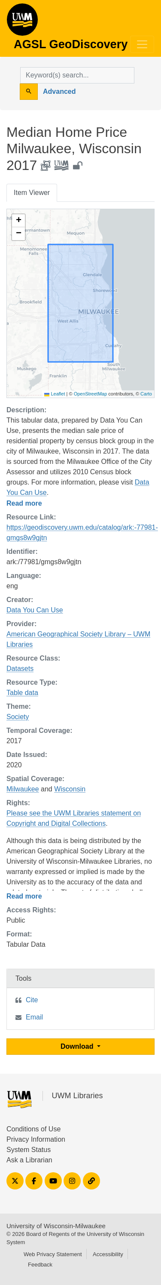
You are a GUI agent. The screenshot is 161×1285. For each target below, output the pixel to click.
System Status (28, 1149)
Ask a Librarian (29, 1160)
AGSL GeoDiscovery (22, 22)
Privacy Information (35, 1139)
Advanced (59, 91)
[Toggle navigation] (142, 44)
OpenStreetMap (90, 393)
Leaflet (54, 393)
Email (34, 1017)
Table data (22, 692)
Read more (24, 503)
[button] (18, 220)
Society (17, 716)
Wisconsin (69, 789)
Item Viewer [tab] (32, 192)
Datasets (19, 668)
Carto (146, 393)
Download (78, 1046)
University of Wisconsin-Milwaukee (56, 1225)
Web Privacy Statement (53, 1254)
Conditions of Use (33, 1129)
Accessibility (108, 1254)
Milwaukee (22, 789)
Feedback (40, 1264)
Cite (32, 1000)
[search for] (77, 75)
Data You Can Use (34, 610)
